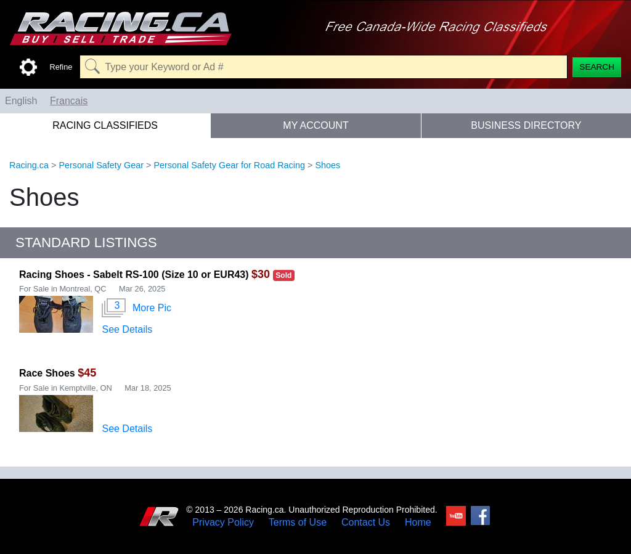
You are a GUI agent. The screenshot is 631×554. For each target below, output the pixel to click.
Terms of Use (298, 523)
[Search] (596, 67)
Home (418, 523)
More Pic (136, 308)
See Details (127, 329)
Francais (69, 101)
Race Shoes (47, 373)
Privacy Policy (223, 523)
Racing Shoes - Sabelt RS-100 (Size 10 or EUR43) (134, 274)
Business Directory (526, 125)
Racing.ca (29, 165)
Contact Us (365, 523)
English (21, 101)
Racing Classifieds (105, 125)
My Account (315, 125)
